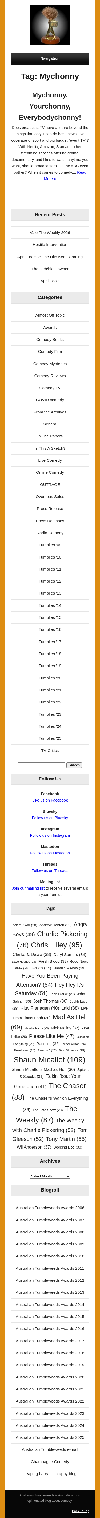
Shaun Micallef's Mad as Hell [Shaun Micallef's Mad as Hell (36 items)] (43, 1069)
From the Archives (50, 412)
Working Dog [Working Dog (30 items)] (68, 1147)
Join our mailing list (28, 888)
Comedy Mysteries (50, 363)
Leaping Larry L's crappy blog (50, 1473)
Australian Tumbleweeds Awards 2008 (50, 1232)
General (50, 424)
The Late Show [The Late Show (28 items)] (48, 1110)
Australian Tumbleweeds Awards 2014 (50, 1304)
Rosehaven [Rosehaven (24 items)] (24, 1050)
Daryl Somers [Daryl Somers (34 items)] (69, 954)
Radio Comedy (50, 533)
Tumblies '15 (50, 617)
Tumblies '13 (50, 593)
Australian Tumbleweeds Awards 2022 (50, 1401)
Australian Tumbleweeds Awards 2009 (50, 1244)
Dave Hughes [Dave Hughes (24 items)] (24, 961)
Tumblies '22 (50, 702)
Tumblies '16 (50, 629)
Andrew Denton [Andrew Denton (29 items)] (55, 925)
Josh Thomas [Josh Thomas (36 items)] (50, 1001)
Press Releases (50, 521)
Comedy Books (50, 339)
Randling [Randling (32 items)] (48, 1044)
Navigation (50, 58)
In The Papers (50, 436)
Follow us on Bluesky (50, 818)
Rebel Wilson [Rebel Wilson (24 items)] (74, 1044)
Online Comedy (50, 472)
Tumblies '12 (50, 581)
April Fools (50, 280)
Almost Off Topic (50, 315)
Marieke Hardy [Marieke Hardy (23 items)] (36, 1028)
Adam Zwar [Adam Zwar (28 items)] (25, 925)
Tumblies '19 (50, 665)
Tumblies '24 (50, 726)
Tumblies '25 (50, 738)
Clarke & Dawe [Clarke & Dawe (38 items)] (32, 954)
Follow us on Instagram (50, 835)
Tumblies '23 (50, 714)
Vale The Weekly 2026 (50, 232)
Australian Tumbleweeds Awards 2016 (50, 1328)
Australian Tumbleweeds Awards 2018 (50, 1352)
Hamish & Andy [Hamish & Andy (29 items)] (69, 968)
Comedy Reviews (50, 375)
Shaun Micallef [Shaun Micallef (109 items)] (49, 1059)
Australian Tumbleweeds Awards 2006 (50, 1207)
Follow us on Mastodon (50, 853)
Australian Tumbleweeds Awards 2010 (50, 1256)
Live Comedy (50, 460)
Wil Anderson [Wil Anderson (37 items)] (34, 1147)
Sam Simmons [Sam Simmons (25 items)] (72, 1050)
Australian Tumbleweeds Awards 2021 (50, 1389)
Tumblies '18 (50, 653)
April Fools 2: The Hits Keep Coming (50, 256)
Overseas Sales (50, 496)
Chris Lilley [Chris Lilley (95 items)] (56, 945)
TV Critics (50, 750)
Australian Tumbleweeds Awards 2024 (50, 1425)
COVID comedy (50, 399)
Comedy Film (50, 351)
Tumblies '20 (50, 678)
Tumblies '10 (50, 557)
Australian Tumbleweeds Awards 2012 (50, 1280)
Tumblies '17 (50, 641)
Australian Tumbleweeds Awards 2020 (50, 1377)
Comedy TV (50, 387)
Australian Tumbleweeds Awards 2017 (50, 1340)
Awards (50, 327)
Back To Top (80, 1511)
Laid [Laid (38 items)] (70, 1008)
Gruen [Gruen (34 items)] (41, 968)
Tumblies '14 (50, 605)
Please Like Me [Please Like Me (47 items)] (51, 1036)
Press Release (50, 508)
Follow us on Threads (50, 870)
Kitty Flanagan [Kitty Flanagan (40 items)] (40, 1008)
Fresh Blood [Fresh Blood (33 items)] (53, 961)
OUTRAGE (50, 484)
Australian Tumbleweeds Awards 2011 (50, 1268)
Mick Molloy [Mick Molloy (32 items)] (65, 1028)
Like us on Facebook (50, 800)
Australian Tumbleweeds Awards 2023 (50, 1413)
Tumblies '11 (50, 569)
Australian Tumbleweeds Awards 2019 (50, 1364)
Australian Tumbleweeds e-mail (50, 1449)
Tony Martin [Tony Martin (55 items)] (66, 1139)
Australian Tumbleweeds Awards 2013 (50, 1292)
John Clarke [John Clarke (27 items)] (62, 994)
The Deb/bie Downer (50, 268)
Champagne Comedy (50, 1461)
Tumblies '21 (50, 690)
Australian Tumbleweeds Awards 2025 (50, 1437)
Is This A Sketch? (49, 448)
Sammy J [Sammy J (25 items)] (47, 1050)
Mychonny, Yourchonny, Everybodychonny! (50, 106)
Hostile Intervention (50, 244)
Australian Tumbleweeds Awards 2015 (50, 1316)
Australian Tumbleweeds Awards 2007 (50, 1220)
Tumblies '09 (50, 545)
